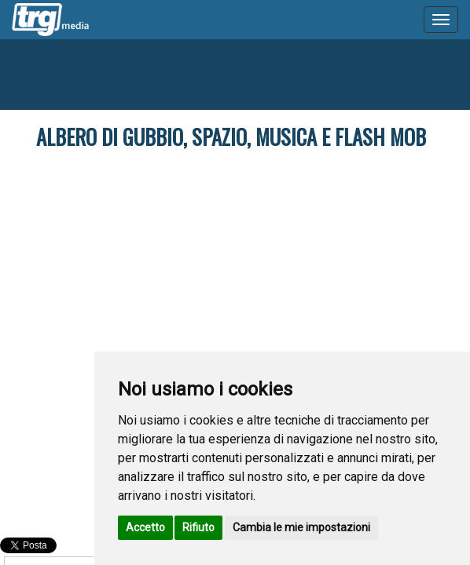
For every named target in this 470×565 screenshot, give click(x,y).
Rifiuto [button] (198, 527)
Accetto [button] (145, 527)
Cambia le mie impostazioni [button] (301, 527)
